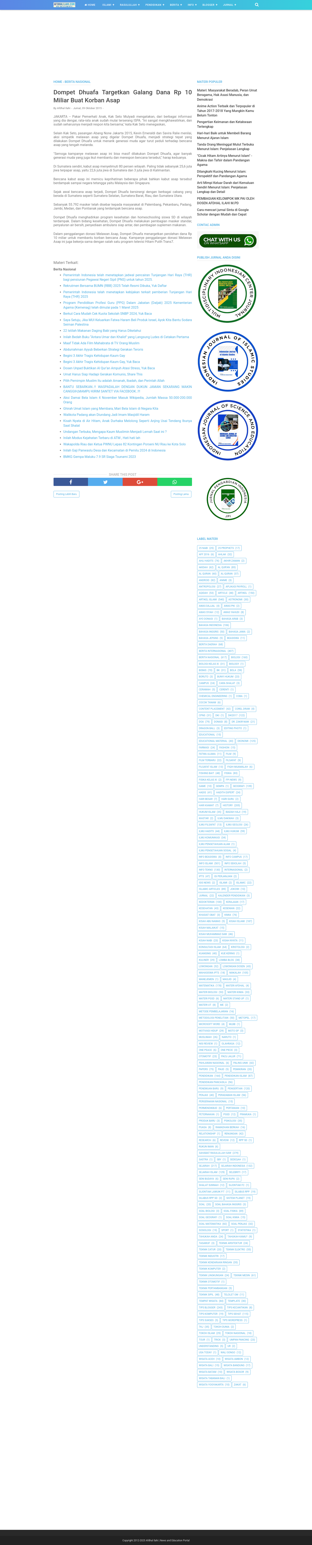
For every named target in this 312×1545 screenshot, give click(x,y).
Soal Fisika (231, 1211)
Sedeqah (235, 1159)
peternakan (207, 1114)
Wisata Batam (207, 1372)
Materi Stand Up (233, 998)
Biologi (235, 657)
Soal (202, 1204)
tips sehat (234, 1313)
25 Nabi (203, 548)
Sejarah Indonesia (233, 1165)
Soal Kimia (232, 1217)
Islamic (241, 882)
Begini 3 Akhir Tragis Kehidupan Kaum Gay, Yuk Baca (101, 362)
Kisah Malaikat (208, 927)
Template (234, 1301)
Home (90, 4)
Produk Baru (207, 1120)
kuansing (205, 953)
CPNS (202, 715)
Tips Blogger (207, 1307)
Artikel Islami (208, 599)
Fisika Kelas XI (208, 779)
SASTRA (203, 1159)
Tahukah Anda (208, 1236)
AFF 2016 (204, 554)
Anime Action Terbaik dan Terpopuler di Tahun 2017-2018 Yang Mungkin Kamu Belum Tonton (226, 110)
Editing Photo (233, 728)
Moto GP (233, 1030)
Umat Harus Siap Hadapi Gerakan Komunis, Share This (103, 374)
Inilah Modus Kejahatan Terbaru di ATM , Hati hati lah (101, 438)
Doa (201, 721)
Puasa (203, 1127)
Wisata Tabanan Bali (212, 1378)
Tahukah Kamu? (237, 1236)
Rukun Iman (206, 1146)
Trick (217, 1339)
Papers (203, 1069)
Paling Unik (240, 1063)
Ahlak (222, 554)
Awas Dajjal (207, 605)
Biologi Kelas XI (209, 663)
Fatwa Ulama (207, 754)
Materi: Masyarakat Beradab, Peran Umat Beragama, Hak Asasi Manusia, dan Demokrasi (227, 94)
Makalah (235, 972)
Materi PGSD (207, 998)
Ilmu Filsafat (207, 824)
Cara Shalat (227, 683)
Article (222, 593)
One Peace (205, 1050)
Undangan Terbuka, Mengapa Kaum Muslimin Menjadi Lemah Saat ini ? (115, 432)
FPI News (231, 779)
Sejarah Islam (208, 1172)
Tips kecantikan (237, 1307)
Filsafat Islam (208, 766)
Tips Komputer (208, 1313)
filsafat (231, 760)
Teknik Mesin (241, 1275)
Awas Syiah (206, 612)
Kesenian (228, 908)
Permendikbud (208, 1108)
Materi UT (205, 1004)
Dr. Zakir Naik (240, 721)
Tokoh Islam (207, 1333)
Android (204, 580)
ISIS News (205, 882)
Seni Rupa (229, 1178)
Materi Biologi (208, 992)
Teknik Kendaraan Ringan (215, 1262)
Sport (225, 1230)
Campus (204, 683)
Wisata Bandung (234, 1365)
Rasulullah (128, 4)
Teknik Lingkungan (211, 1275)
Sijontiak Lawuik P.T (212, 1191)
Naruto (226, 1037)
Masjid (227, 979)
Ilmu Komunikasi (209, 837)
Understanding (209, 1346)
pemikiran (239, 1069)
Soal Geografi (208, 1217)
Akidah (203, 567)
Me (222, 1004)
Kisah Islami (237, 921)
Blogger (208, 4)
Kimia (227, 914)
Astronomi (235, 599)
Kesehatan (206, 908)
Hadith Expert (225, 792)
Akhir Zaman (232, 560)
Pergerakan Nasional (213, 1101)
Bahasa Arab (230, 618)
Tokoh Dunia (222, 1326)
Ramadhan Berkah (227, 1127)
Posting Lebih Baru (66, 494)
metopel (244, 1017)
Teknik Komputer (210, 1268)
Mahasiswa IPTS (209, 972)
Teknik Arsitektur (230, 1243)
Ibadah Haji (233, 812)
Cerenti (224, 689)
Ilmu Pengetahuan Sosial (215, 850)
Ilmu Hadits (206, 831)
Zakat (237, 1384)
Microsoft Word (209, 1024)
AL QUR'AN (224, 567)
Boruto (203, 676)
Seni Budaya (206, 1178)
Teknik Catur (207, 1249)
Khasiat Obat (207, 914)
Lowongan (206, 966)
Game (202, 786)
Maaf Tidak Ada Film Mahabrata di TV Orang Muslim (101, 343)
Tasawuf (204, 1243)
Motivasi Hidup (208, 1030)
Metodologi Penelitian (214, 1017)
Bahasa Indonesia (210, 625)
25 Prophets (226, 548)
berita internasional (212, 651)
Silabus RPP (242, 1191)
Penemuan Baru (209, 1088)
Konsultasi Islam (210, 947)
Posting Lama (181, 494)
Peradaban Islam (229, 1095)
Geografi (239, 786)
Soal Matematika (210, 1223)
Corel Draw (242, 708)
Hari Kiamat (206, 805)
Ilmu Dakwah (225, 818)
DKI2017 (233, 715)
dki (217, 715)
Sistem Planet (235, 1198)
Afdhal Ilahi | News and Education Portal (168, 1540)
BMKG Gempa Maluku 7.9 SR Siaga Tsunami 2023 (99, 457)
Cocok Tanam (207, 702)
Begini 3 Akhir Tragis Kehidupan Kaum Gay (94, 356)
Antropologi (207, 586)
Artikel (242, 593)
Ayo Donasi (206, 618)
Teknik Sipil (206, 1294)
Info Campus (234, 856)
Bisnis (203, 670)
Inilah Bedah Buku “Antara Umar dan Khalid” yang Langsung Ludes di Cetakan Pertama (126, 337)
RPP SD (243, 1140)
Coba (239, 696)
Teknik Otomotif (209, 1281)
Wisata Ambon (234, 1359)
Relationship (207, 1133)
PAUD (221, 1069)
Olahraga (228, 1043)
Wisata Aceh (207, 1359)
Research (205, 1140)
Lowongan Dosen (234, 966)
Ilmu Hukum (231, 831)
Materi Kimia (235, 992)
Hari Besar (206, 799)
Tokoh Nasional (235, 1333)
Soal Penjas (239, 1223)
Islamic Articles (209, 889)
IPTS (201, 876)
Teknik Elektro (235, 1249)
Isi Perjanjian (223, 876)
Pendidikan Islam (236, 1075)
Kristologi (238, 947)
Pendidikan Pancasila (213, 1082)
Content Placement (212, 708)
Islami (106, 4)
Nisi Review (206, 1043)
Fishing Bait (206, 773)
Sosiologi (205, 1230)
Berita (174, 4)
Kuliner (204, 960)
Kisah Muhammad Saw (213, 934)
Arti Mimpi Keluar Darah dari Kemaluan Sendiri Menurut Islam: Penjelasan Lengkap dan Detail (225, 187)
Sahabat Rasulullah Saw (215, 1153)
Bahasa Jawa (237, 631)
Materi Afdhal (235, 985)
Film (228, 754)
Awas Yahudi (231, 612)
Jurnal (228, 4)
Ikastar (204, 818)
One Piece (227, 1050)
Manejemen (206, 979)
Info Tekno (206, 869)
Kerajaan (232, 902)
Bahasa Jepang (208, 638)
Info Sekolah (232, 863)
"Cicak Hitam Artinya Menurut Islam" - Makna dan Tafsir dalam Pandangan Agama (224, 160)
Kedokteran (207, 902)
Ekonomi (243, 741)
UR (229, 1346)
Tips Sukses (206, 1320)
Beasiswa (233, 638)
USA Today (205, 1352)
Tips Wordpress (232, 1320)
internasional (233, 869)
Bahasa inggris (209, 631)
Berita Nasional (209, 657)
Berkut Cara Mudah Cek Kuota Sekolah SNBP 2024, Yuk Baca (107, 314)
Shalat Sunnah (209, 1185)
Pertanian (232, 1108)
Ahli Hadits (206, 560)
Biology (234, 663)
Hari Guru (227, 799)
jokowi (234, 889)
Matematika (206, 985)
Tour (202, 1339)
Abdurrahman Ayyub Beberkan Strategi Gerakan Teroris (103, 349)
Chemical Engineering (213, 696)
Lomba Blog (226, 960)
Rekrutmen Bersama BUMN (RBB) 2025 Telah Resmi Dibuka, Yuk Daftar (115, 286)
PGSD (226, 1114)
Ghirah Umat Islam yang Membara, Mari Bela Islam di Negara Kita (110, 408)
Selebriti (234, 1172)
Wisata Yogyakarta (211, 1384)
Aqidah (203, 593)
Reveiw (224, 1140)
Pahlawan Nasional (212, 1063)
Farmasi (204, 747)
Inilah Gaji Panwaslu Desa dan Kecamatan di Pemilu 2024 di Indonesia (114, 450)
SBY (219, 1159)
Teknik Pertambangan (213, 1288)
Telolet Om (231, 1294)
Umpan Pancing (239, 1339)
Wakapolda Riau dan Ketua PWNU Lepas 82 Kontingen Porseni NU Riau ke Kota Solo (124, 444)
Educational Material (213, 741)
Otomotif (205, 1056)
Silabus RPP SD (208, 1198)
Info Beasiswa (208, 856)
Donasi (218, 721)
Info (191, 4)
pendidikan (206, 1075)
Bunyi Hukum (225, 676)
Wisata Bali (206, 1365)
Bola (233, 670)
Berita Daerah (208, 644)
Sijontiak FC (237, 1185)
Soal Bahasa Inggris (228, 1204)
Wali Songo (228, 1352)
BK (218, 670)
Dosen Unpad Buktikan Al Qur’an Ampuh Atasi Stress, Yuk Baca (109, 368)
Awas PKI (229, 605)
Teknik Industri (209, 1256)
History (228, 805)
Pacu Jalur (228, 1056)
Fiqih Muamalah (237, 766)
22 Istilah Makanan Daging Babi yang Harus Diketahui (102, 331)
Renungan (231, 1133)
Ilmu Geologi (234, 824)
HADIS (202, 792)
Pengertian (235, 1088)
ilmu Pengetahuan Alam (214, 844)
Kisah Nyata (230, 940)
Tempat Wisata (208, 1301)
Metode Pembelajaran (213, 1011)
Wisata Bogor (235, 1372)
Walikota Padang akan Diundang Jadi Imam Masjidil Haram (106, 415)
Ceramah (205, 689)
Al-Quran (226, 573)
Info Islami (206, 863)
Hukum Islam (207, 812)
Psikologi (230, 1120)
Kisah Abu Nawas (210, 921)
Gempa (220, 786)
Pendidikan (153, 4)
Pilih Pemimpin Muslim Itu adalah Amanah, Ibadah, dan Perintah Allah (114, 381)
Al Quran (205, 573)
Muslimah (205, 1037)
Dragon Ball (207, 728)
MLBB (232, 1024)
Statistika (244, 1230)
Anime (223, 580)
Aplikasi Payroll (236, 586)
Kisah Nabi (205, 940)
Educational (207, 734)
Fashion (224, 747)
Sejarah (204, 1165)
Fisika (228, 773)
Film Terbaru (207, 760)
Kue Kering (228, 953)
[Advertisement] (156, 49)
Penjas (203, 1095)
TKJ (201, 1326)
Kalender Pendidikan (231, 895)
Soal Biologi (207, 1211)
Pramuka (245, 1114)
